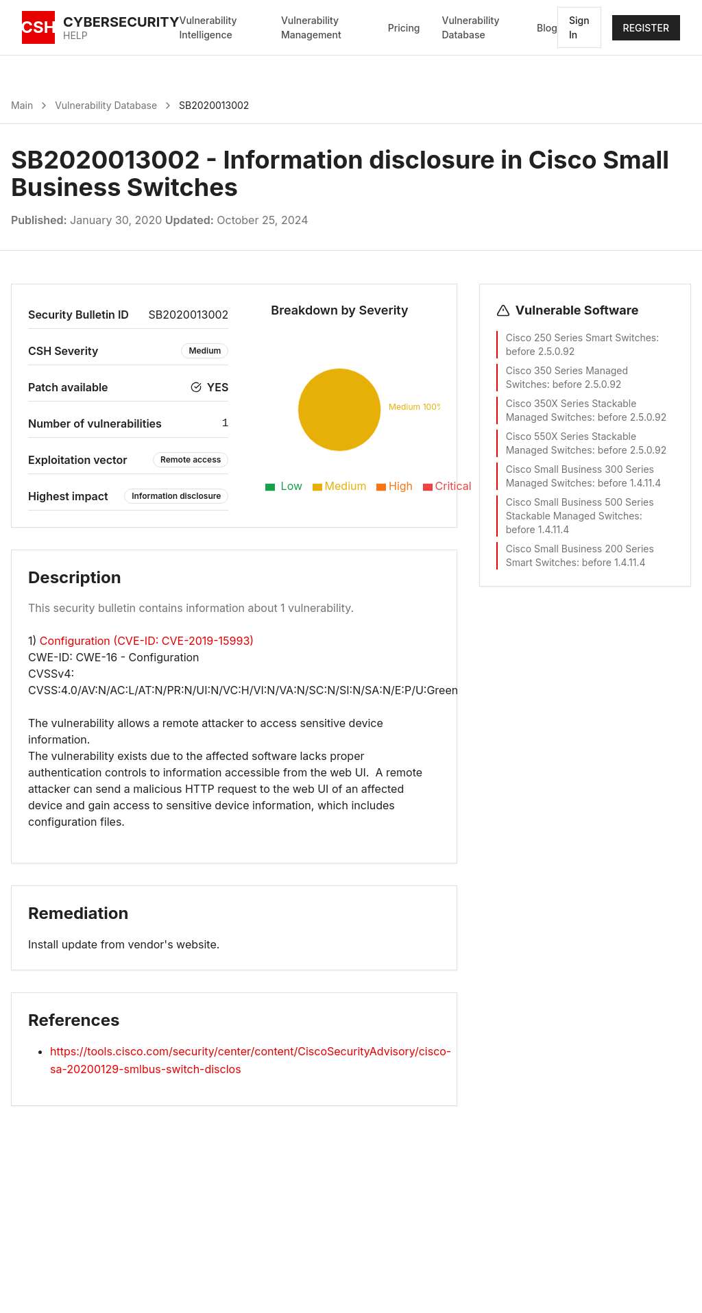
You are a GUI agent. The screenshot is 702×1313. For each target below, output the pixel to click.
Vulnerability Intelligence (208, 27)
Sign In (579, 27)
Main (22, 105)
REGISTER (646, 28)
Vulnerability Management (311, 27)
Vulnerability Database (470, 27)
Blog (547, 28)
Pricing (404, 28)
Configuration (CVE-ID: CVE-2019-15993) (147, 641)
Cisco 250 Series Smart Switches (581, 337)
